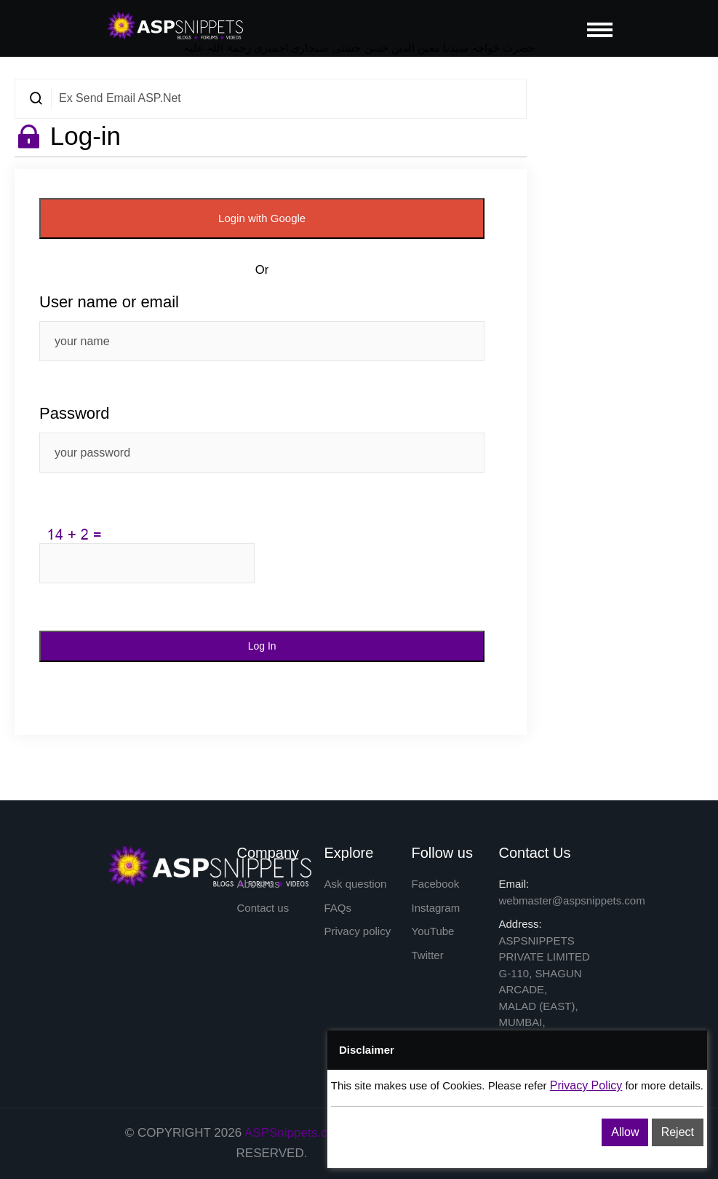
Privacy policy (357, 931)
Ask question (355, 884)
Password (74, 413)
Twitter (428, 955)
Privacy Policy (586, 1085)
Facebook (436, 884)
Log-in (85, 136)
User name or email (109, 302)
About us (258, 884)
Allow (625, 1132)
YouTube (433, 931)
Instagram (436, 908)
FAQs (338, 908)
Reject (677, 1132)
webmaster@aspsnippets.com (572, 900)
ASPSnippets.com (294, 1133)
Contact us (263, 908)
